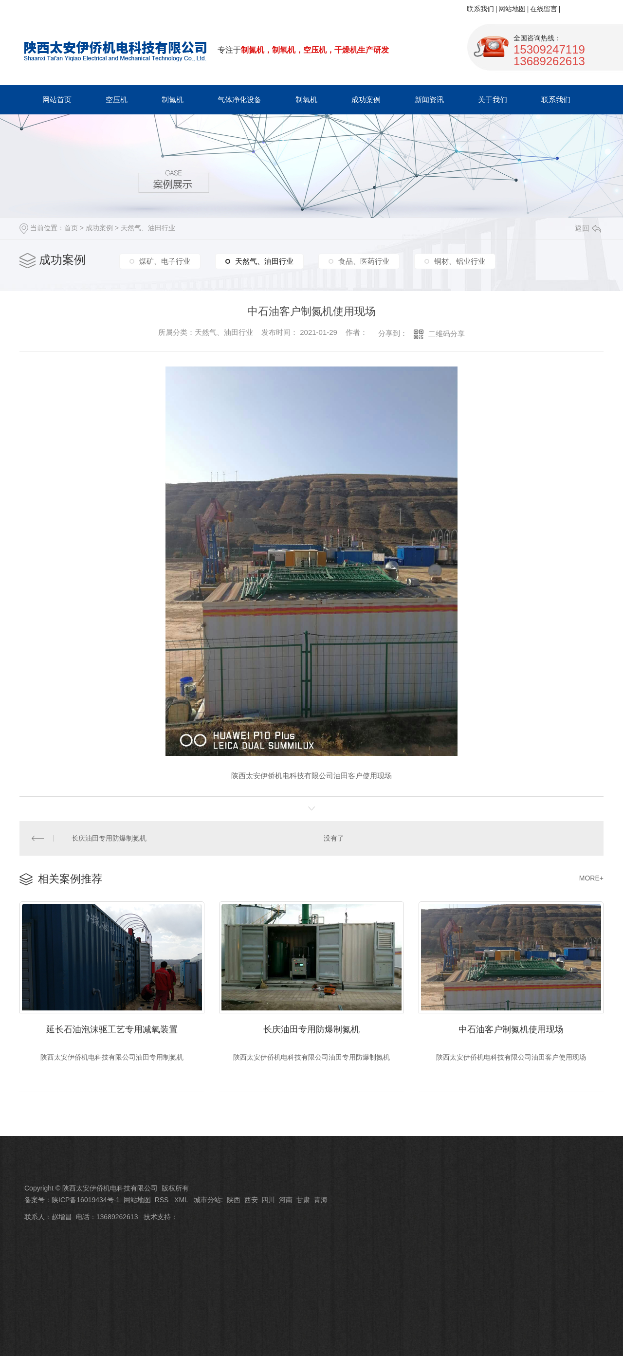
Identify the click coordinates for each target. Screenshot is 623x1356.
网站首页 (57, 99)
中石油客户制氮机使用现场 (511, 1029)
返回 (588, 228)
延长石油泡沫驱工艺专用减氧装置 (112, 1029)
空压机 (117, 99)
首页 (71, 228)
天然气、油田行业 (148, 228)
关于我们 (492, 99)
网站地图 (512, 9)
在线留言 (543, 9)
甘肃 (303, 1200)
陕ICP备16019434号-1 (86, 1200)
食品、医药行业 (363, 261)
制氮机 (172, 99)
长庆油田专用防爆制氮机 (109, 838)
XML (182, 1200)
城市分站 (207, 1200)
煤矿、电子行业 (164, 261)
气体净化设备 (239, 99)
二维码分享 (446, 334)
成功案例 (366, 99)
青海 (321, 1200)
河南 (286, 1200)
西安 (251, 1200)
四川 (268, 1200)
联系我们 (480, 9)
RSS (163, 1200)
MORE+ (591, 878)
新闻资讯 (429, 99)
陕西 (233, 1200)
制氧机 (306, 99)
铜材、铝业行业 (459, 261)
